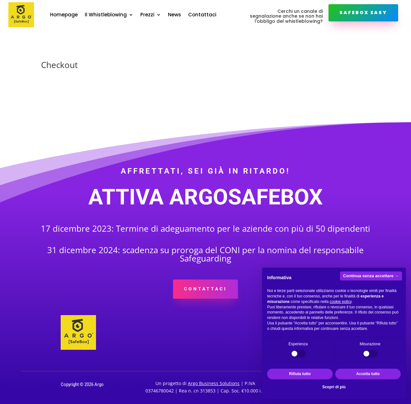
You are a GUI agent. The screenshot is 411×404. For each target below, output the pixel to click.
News (174, 14)
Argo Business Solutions (214, 383)
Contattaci (202, 14)
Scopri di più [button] (334, 387)
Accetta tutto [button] (368, 374)
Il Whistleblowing (106, 14)
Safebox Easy (363, 12)
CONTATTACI (205, 288)
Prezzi (147, 14)
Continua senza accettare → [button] (371, 275)
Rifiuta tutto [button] (299, 374)
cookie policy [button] (341, 301)
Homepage (64, 14)
